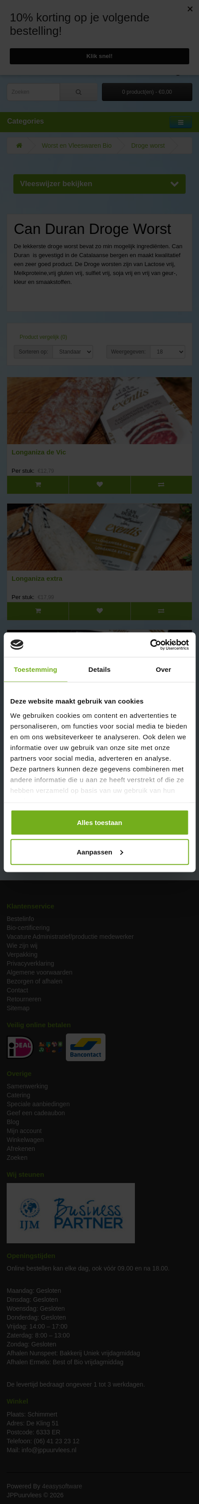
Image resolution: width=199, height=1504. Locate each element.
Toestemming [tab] (35, 669)
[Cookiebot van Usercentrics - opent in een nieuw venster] (150, 644)
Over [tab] (163, 669)
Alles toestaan (99, 822)
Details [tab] (100, 669)
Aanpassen (100, 851)
